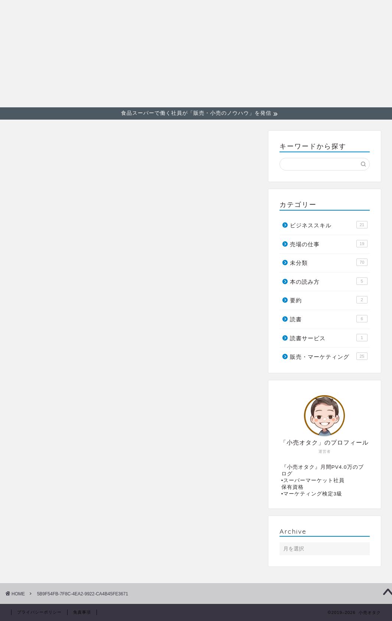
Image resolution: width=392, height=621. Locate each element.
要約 (329, 299)
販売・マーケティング (243, 11)
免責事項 (82, 612)
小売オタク (26, 53)
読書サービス (329, 337)
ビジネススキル (311, 11)
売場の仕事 (362, 11)
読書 (329, 318)
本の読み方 (329, 281)
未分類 (329, 262)
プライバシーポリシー (39, 612)
